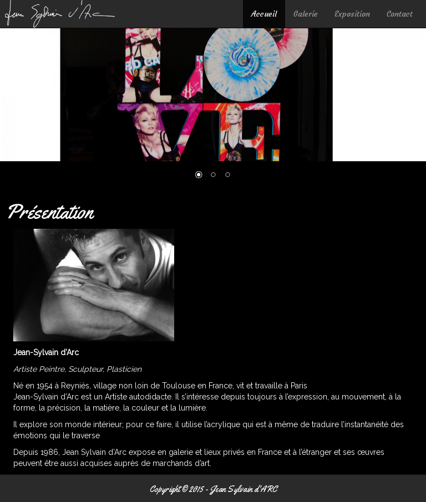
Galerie (305, 14)
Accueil (264, 14)
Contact (400, 14)
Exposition (352, 14)
